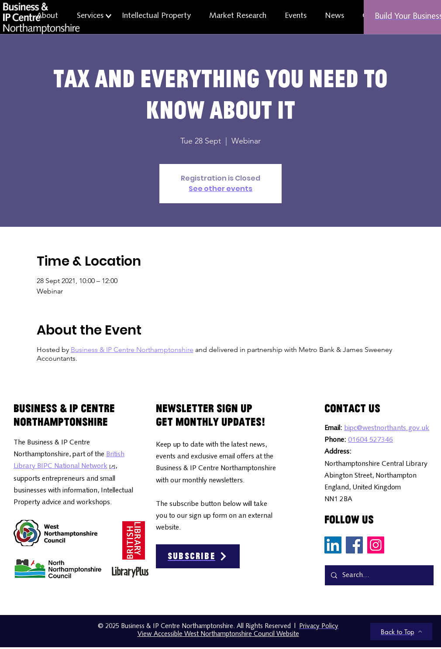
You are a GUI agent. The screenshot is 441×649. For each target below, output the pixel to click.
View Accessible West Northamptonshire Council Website (218, 634)
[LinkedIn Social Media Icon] (332, 544)
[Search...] (378, 575)
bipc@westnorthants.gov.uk (386, 428)
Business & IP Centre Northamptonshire (132, 349)
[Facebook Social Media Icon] (354, 544)
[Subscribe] (198, 556)
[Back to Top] (401, 631)
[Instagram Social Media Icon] (375, 544)
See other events (220, 189)
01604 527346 (370, 440)
